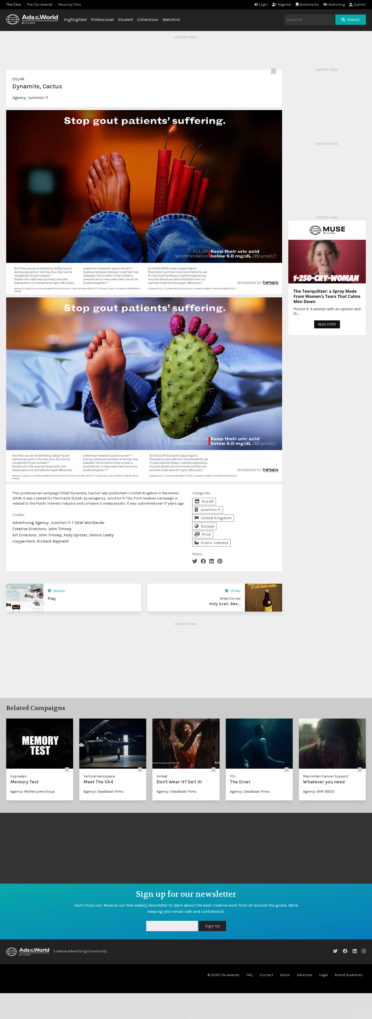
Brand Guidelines (349, 975)
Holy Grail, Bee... (225, 603)
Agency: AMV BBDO (319, 791)
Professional (102, 19)
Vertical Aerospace (99, 776)
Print (203, 534)
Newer (56, 590)
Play (52, 598)
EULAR (18, 78)
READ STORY (327, 324)
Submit (357, 4)
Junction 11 (38, 97)
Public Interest (211, 542)
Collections (147, 19)
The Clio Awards (40, 4)
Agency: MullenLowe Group (32, 791)
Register (282, 4)
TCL (233, 776)
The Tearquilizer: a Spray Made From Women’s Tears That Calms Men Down (326, 296)
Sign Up (212, 925)
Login (261, 4)
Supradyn (18, 776)
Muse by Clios (69, 4)
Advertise (304, 975)
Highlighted (75, 19)
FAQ (249, 975)
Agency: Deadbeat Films (103, 791)
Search (351, 19)
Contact (266, 975)
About (285, 975)
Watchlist (171, 19)
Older (233, 590)
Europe (204, 526)
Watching (334, 4)
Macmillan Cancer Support (325, 776)
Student (125, 19)
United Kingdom (213, 517)
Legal (323, 975)
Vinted (162, 776)
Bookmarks (307, 4)
